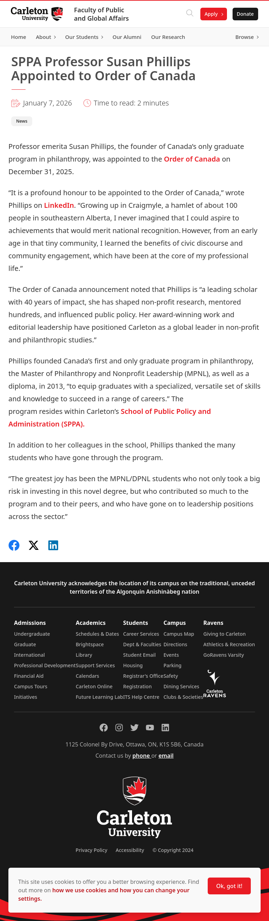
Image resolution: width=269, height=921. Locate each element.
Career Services (141, 633)
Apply (211, 14)
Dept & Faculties (142, 644)
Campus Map (179, 633)
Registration (137, 686)
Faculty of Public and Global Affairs (101, 14)
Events (171, 654)
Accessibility (130, 850)
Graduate (25, 644)
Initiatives (25, 697)
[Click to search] (189, 14)
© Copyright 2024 (172, 850)
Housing (133, 665)
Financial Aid (28, 676)
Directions (175, 644)
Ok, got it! (229, 886)
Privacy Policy (91, 850)
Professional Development (45, 665)
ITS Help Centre (141, 697)
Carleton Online (94, 686)
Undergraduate (32, 633)
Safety (171, 676)
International (29, 654)
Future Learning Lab (99, 697)
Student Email (139, 654)
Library (84, 654)
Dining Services (181, 686)
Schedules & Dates (97, 633)
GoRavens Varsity (224, 654)
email (165, 755)
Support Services (95, 665)
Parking (173, 665)
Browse (244, 36)
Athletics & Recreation (229, 644)
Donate (245, 14)
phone (141, 755)
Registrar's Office (143, 676)
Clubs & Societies (183, 697)
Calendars (87, 676)
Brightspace (90, 644)
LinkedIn (59, 205)
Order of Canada (192, 159)
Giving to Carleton (225, 633)
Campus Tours (30, 686)
